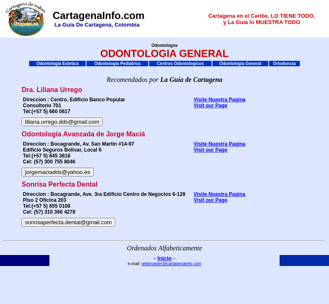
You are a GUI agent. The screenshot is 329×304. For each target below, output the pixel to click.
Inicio (165, 258)
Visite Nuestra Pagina (220, 100)
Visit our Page (211, 106)
